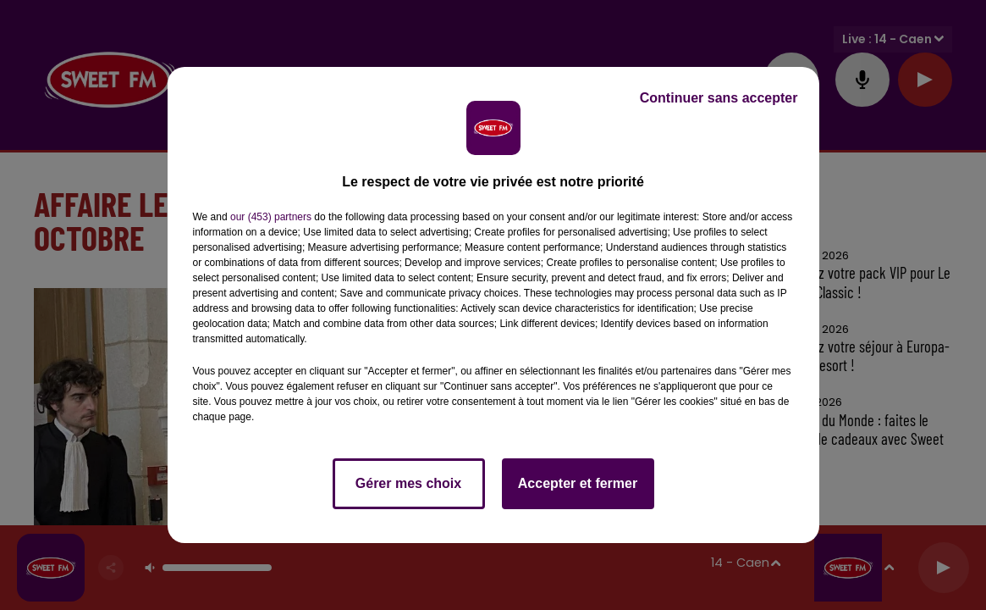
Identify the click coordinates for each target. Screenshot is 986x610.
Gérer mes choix (408, 483)
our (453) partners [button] (270, 217)
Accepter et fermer (577, 483)
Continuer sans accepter (719, 98)
